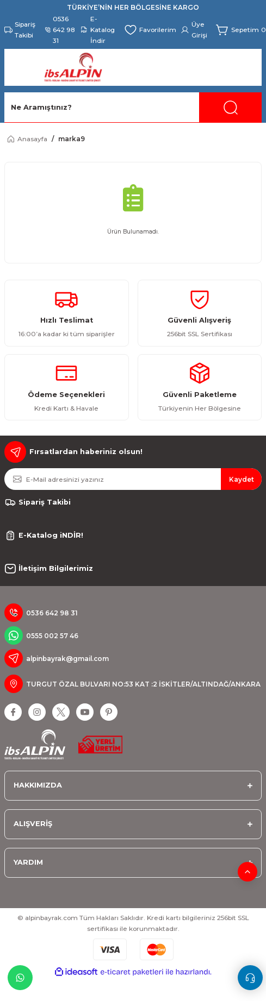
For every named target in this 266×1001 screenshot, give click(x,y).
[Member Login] (196, 30)
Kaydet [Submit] (241, 479)
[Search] (133, 107)
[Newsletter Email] (133, 479)
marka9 (71, 139)
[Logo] (73, 67)
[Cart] (241, 30)
